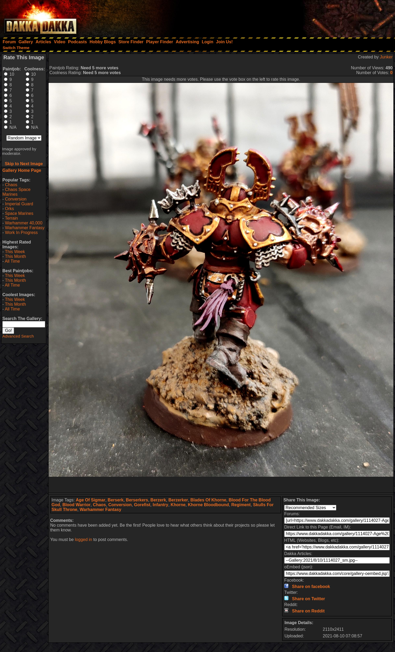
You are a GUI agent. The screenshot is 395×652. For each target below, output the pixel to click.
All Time (12, 261)
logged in (83, 539)
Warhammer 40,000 (24, 223)
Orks (9, 208)
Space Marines (19, 213)
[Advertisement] (323, 17)
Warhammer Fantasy (25, 227)
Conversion (16, 199)
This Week (15, 251)
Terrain (11, 218)
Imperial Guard (19, 204)
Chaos (11, 184)
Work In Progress (21, 232)
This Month (15, 256)
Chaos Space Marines (16, 192)
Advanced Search (18, 336)
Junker (386, 57)
